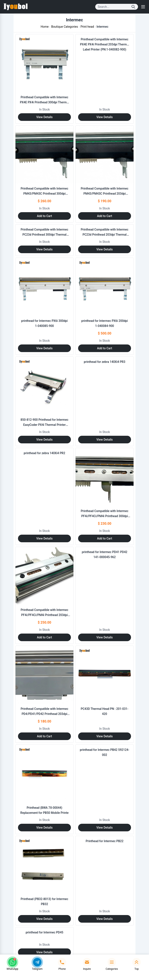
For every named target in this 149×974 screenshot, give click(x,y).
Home (45, 26)
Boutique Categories (64, 26)
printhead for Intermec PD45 (44, 932)
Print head (87, 26)
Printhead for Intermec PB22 (104, 841)
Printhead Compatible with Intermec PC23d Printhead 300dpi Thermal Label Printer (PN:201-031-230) (44, 234)
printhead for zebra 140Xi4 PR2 (44, 453)
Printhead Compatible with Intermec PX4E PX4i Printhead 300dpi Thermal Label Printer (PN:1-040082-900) (44, 102)
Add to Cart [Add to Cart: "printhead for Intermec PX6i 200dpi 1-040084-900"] (104, 348)
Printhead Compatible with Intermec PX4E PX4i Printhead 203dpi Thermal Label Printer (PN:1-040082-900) (104, 44)
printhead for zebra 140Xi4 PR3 (104, 361)
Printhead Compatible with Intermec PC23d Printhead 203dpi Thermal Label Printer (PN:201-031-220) (104, 234)
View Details (44, 117)
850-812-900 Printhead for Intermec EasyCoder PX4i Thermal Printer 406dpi (44, 425)
